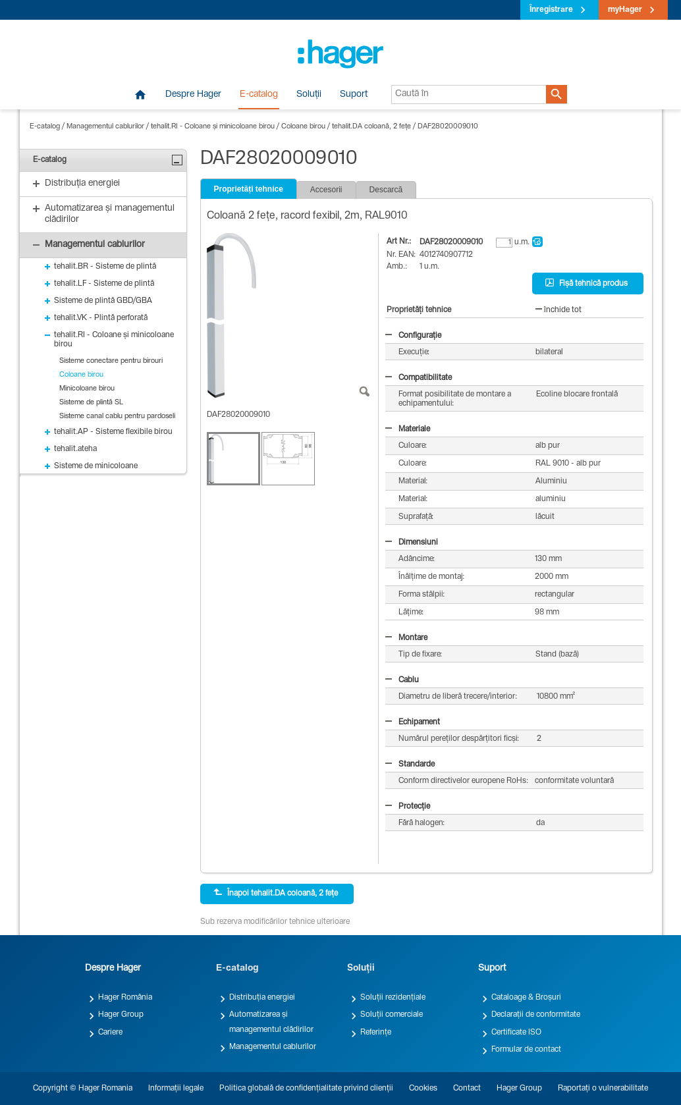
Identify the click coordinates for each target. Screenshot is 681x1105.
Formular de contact (526, 1050)
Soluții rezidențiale (392, 998)
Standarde (410, 764)
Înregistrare (551, 10)
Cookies (423, 1088)
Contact (467, 1088)
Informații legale (176, 1088)
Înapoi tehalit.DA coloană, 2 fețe (275, 893)
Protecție (407, 807)
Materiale (407, 429)
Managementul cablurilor (105, 126)
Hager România (125, 998)
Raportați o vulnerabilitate (603, 1088)
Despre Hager (193, 94)
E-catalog (259, 94)
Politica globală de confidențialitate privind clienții (306, 1088)
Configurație (413, 336)
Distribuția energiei (262, 998)
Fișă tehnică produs (586, 283)
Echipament (412, 722)
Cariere (110, 1033)
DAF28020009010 (448, 126)
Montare (406, 638)
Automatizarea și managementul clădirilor (271, 1022)
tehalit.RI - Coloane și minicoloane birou (213, 126)
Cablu (402, 680)
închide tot (558, 310)
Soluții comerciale (391, 1015)
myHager (625, 10)
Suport (354, 94)
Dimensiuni (411, 543)
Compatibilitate (418, 378)
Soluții (308, 94)
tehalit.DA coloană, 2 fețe (371, 126)
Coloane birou (303, 126)
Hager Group (121, 1015)
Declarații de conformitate (535, 1015)
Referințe (375, 1033)
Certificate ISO (516, 1033)
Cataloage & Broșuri (526, 998)
